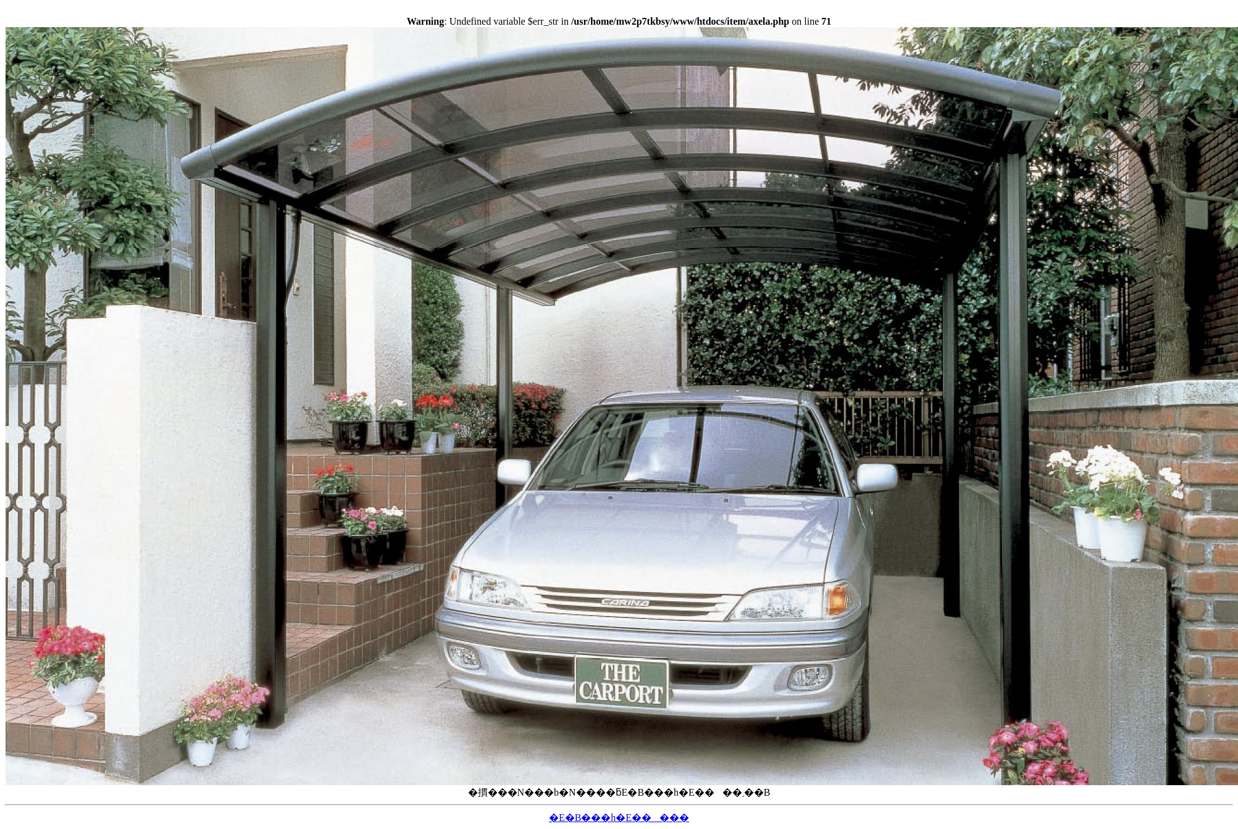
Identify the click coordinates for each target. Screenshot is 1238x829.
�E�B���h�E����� (619, 817)
